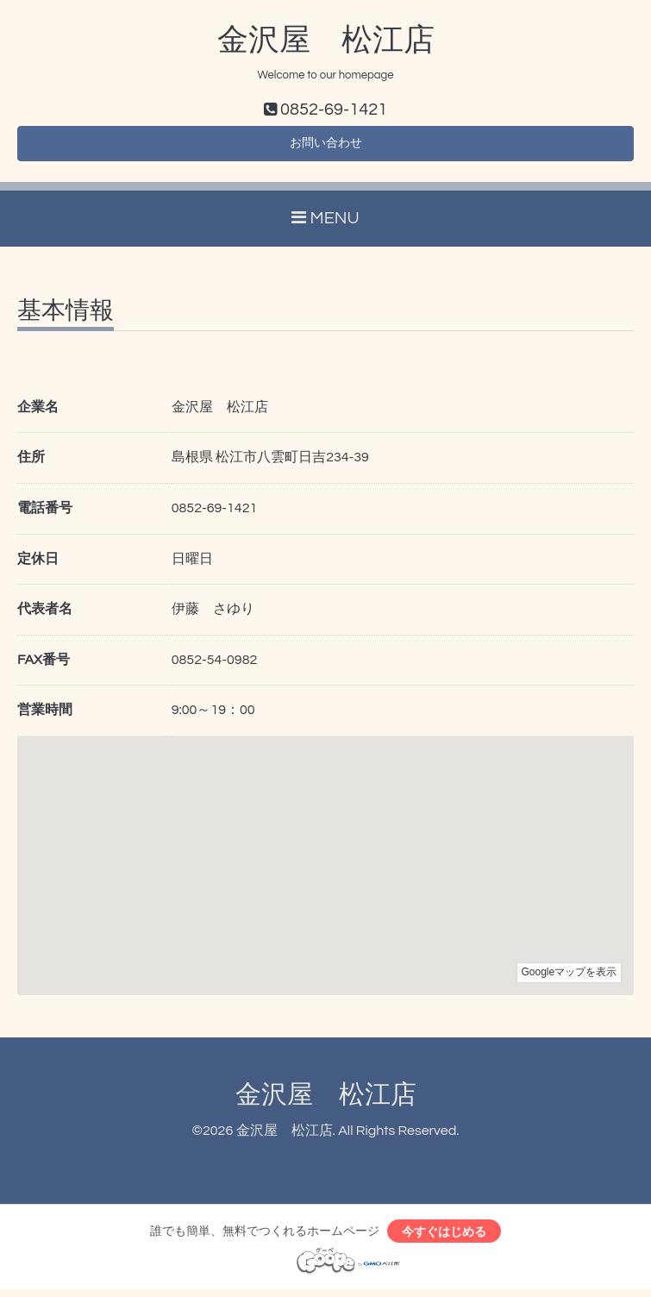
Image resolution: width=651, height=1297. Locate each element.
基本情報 (65, 316)
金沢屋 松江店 (326, 40)
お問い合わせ (326, 147)
